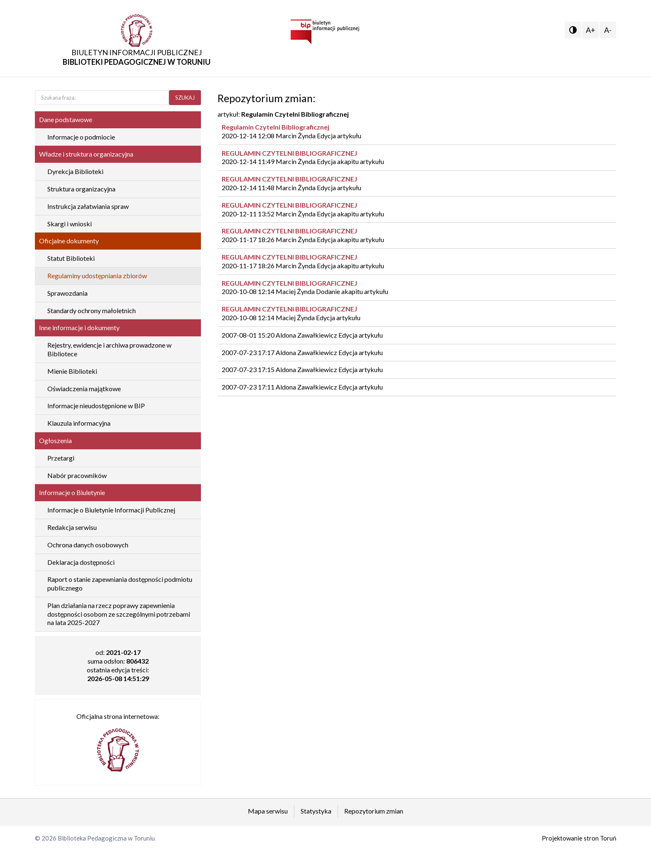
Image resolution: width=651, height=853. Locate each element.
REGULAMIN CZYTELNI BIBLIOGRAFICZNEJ (289, 153)
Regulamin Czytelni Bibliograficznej (275, 127)
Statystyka (316, 811)
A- (608, 29)
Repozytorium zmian (373, 811)
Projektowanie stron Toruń (579, 838)
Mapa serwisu (268, 811)
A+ (590, 29)
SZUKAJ (185, 97)
